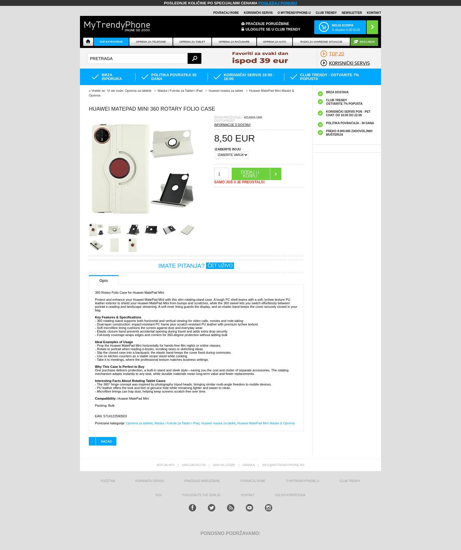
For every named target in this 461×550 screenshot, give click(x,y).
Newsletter (352, 12)
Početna (108, 481)
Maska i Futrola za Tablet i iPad (176, 423)
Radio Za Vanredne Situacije (321, 41)
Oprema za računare (234, 41)
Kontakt (374, 12)
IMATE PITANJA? (196, 265)
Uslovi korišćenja (290, 495)
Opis (103, 280)
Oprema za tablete (139, 423)
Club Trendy (326, 12)
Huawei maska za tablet (218, 423)
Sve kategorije (111, 41)
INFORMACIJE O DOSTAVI (232, 125)
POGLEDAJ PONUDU (277, 3)
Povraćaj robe (226, 12)
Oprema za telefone (151, 41)
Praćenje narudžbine (202, 481)
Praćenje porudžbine (267, 24)
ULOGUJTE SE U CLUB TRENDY (273, 29)
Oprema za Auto (274, 41)
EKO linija (367, 41)
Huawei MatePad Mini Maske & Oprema (266, 423)
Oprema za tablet (192, 41)
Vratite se (98, 90)
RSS (159, 495)
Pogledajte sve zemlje (201, 495)
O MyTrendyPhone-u (294, 12)
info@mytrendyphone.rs (283, 465)
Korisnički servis (258, 12)
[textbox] (144, 58)
